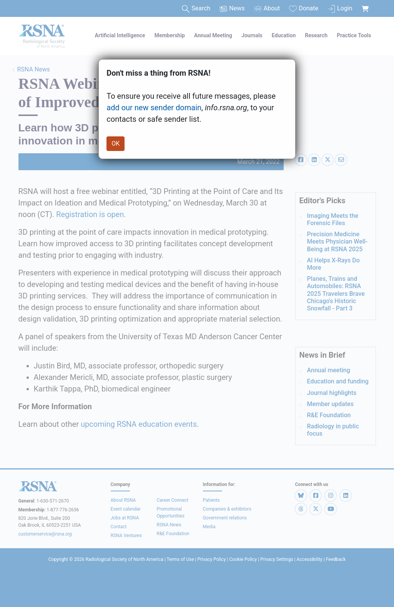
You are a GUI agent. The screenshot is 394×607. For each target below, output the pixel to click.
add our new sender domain (153, 107)
